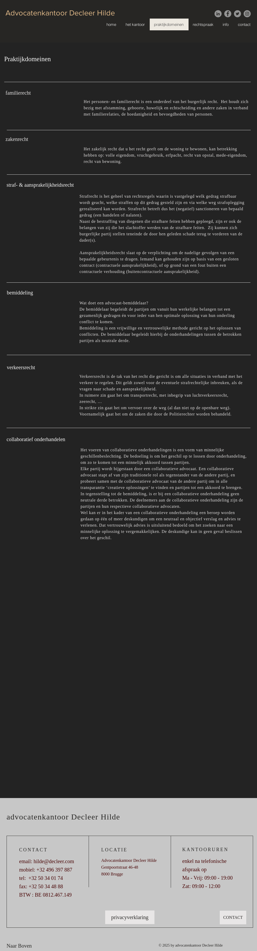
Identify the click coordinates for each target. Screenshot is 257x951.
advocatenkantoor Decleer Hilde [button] (63, 816)
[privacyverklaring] (129, 917)
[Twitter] (237, 13)
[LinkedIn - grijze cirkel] (218, 13)
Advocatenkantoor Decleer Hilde (60, 13)
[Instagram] (247, 13)
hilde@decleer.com (54, 861)
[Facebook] (227, 13)
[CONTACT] (233, 917)
